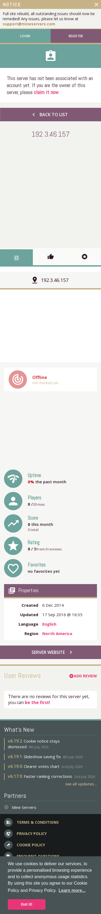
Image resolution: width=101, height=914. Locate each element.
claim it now (46, 92)
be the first (37, 702)
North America (57, 633)
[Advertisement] (50, 192)
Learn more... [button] (72, 890)
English (49, 624)
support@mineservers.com (29, 23)
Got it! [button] (26, 904)
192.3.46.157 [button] (54, 280)
